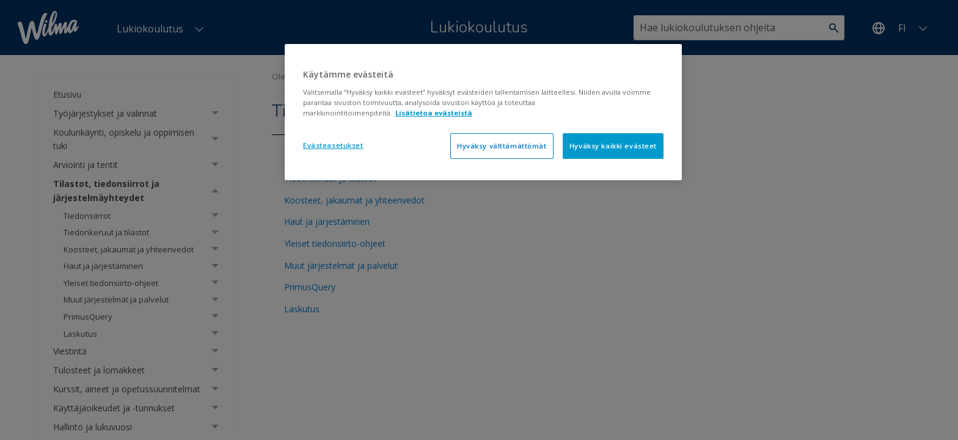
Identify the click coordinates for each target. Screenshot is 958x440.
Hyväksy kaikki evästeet (613, 145)
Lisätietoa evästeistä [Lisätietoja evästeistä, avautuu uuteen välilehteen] (433, 112)
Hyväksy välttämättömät (502, 145)
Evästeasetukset (333, 145)
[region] (483, 112)
